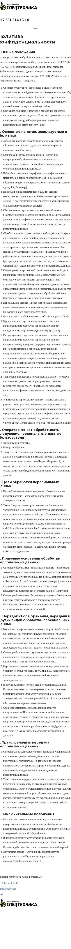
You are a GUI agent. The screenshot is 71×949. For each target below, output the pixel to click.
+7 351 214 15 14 (14, 19)
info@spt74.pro (8, 888)
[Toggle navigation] (35, 27)
